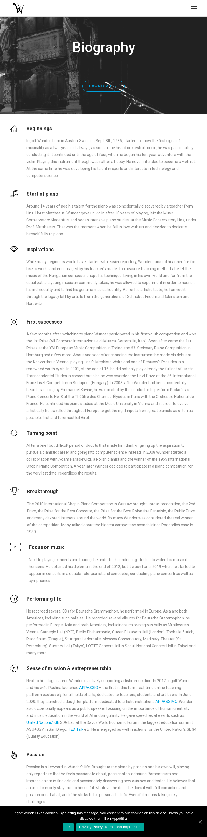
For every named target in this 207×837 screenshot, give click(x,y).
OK (68, 827)
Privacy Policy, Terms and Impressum (110, 827)
